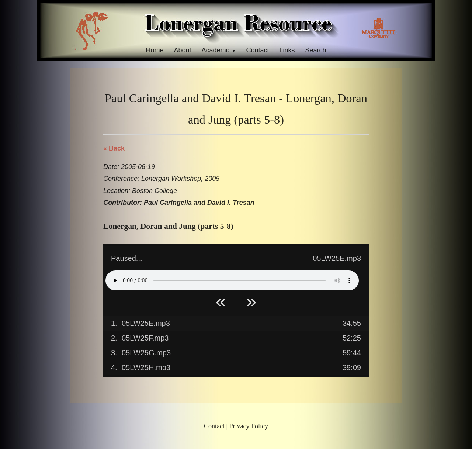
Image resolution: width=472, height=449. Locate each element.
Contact (257, 50)
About (182, 50)
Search (315, 50)
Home (154, 50)
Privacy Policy (248, 426)
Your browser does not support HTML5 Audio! (232, 280)
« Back (114, 148)
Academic (215, 50)
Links (287, 50)
